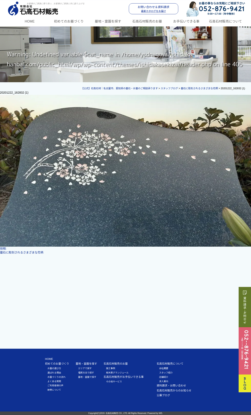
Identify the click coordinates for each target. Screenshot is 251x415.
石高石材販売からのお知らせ (174, 390)
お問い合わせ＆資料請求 (153, 9)
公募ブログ (163, 395)
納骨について (54, 389)
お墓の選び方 (54, 368)
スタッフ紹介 (166, 372)
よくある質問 (54, 381)
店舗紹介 (163, 377)
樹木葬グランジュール (117, 372)
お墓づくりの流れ (56, 377)
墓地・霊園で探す (87, 377)
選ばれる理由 (54, 372)
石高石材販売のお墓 (147, 21)
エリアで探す (85, 368)
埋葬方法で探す (86, 372)
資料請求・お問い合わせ (171, 385)
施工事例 (110, 368)
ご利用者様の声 (55, 385)
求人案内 (163, 381)
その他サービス (114, 381)
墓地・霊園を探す (108, 21)
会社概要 (163, 368)
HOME (30, 21)
